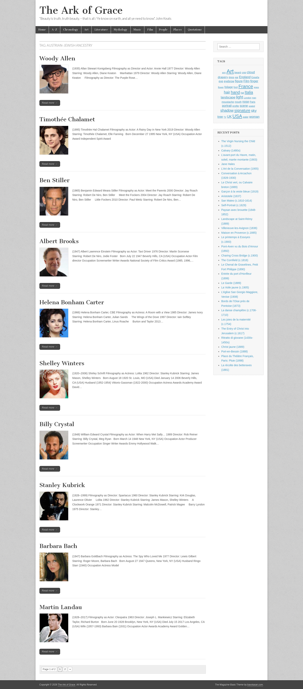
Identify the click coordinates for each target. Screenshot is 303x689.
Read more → (50, 102)
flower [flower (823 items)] (221, 87)
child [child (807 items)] (244, 72)
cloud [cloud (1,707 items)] (251, 72)
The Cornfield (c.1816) (234, 260)
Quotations (195, 29)
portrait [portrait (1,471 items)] (227, 105)
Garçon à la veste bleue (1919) (239, 191)
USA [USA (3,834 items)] (237, 116)
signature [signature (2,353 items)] (242, 110)
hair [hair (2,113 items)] (227, 92)
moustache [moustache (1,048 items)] (228, 101)
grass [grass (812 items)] (256, 87)
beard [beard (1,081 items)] (237, 72)
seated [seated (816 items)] (252, 106)
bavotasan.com (255, 684)
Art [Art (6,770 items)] (230, 71)
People (163, 29)
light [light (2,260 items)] (239, 97)
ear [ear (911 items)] (236, 77)
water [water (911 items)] (246, 117)
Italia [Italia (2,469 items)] (249, 92)
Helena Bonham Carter (71, 302)
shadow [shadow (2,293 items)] (227, 110)
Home (42, 29)
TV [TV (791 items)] (225, 117)
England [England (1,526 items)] (245, 77)
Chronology (70, 29)
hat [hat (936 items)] (242, 92)
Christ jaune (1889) (232, 346)
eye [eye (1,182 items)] (221, 81)
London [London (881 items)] (247, 97)
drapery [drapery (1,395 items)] (223, 77)
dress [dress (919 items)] (231, 77)
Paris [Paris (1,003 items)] (252, 102)
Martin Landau (60, 607)
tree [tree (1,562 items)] (220, 116)
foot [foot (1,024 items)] (236, 87)
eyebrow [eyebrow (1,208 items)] (229, 81)
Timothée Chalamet (67, 119)
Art (86, 29)
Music (137, 29)
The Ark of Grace (81, 10)
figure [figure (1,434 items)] (239, 81)
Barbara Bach (58, 546)
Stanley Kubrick (62, 485)
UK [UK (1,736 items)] (229, 117)
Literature (101, 29)
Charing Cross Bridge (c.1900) (239, 255)
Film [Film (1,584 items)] (246, 81)
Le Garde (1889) (231, 283)
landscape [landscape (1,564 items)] (228, 97)
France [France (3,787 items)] (245, 86)
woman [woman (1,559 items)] (254, 116)
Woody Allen (57, 58)
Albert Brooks (59, 241)
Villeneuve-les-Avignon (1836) (239, 228)
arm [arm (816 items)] (224, 72)
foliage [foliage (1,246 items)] (228, 87)
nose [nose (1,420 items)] (245, 101)
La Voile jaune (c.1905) (235, 287)
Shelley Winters (61, 363)
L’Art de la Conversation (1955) (240, 168)
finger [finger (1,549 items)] (254, 81)
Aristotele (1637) (231, 196)
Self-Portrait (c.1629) (233, 205)
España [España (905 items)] (255, 77)
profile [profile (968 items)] (235, 106)
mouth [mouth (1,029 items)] (238, 101)
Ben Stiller (54, 180)
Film (150, 29)
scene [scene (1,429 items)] (244, 105)
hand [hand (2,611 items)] (235, 92)
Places (178, 29)
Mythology (121, 29)
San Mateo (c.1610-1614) (236, 200)
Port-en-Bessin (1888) (234, 351)
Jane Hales (228, 164)
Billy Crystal (56, 424)
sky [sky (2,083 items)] (254, 111)
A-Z (54, 29)
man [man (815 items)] (254, 98)
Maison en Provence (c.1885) (239, 232)
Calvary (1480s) (230, 150)
